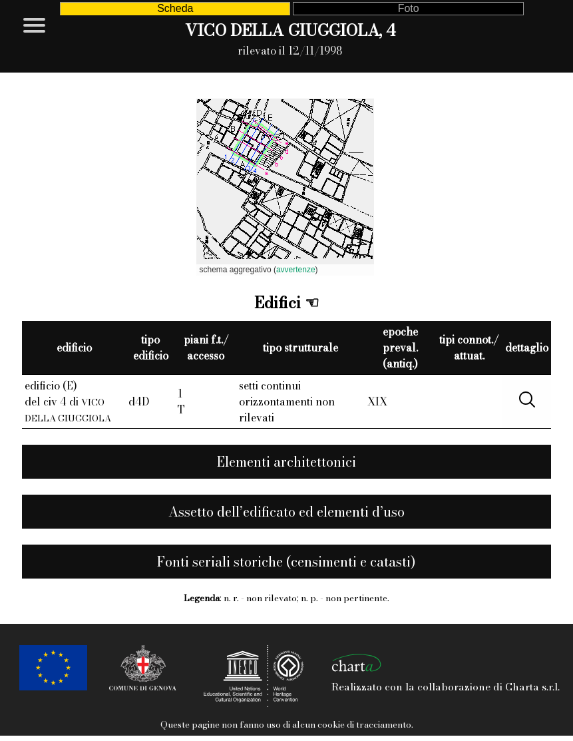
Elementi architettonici (286, 461)
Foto (408, 8)
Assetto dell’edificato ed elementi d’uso (286, 511)
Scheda (175, 8)
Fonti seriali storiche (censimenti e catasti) (286, 561)
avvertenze (295, 269)
